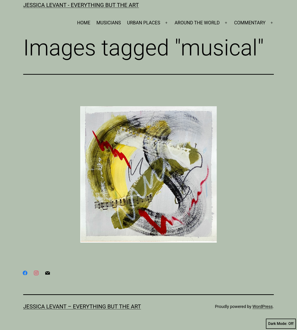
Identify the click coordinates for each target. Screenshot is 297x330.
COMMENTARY (249, 23)
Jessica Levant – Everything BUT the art (82, 306)
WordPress (262, 306)
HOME (83, 23)
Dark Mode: (281, 324)
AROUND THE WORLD (197, 23)
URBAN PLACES (143, 23)
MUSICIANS (109, 23)
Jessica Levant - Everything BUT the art (81, 5)
